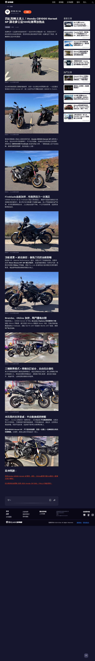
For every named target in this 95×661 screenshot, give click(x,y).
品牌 (7, 514)
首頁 (53, 2)
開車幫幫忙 (26, 514)
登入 (84, 2)
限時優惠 (25, 516)
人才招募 (42, 514)
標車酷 (61, 2)
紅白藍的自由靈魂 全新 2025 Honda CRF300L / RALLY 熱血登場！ (28, 483)
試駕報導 (25, 512)
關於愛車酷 (43, 511)
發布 (78, 2)
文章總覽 (70, 2)
